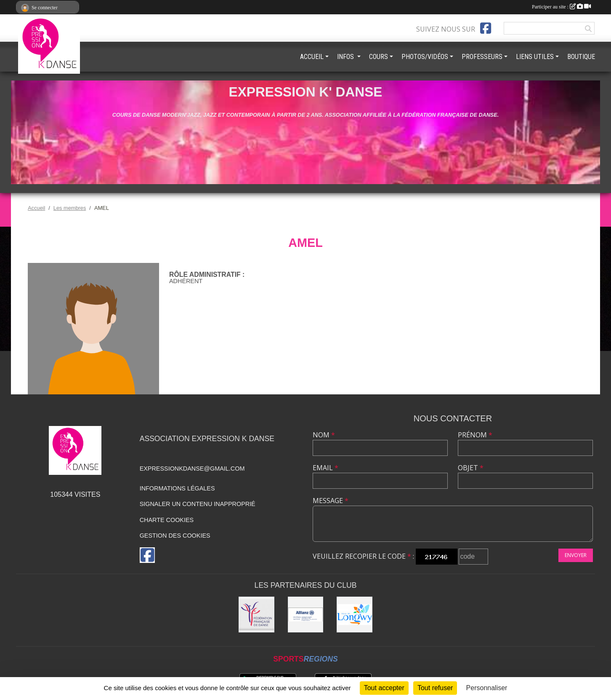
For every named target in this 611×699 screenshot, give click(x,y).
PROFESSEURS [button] (482, 57)
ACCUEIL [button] (312, 57)
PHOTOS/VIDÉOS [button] (424, 57)
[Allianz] (306, 614)
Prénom (475, 434)
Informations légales (177, 488)
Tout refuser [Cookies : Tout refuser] (435, 687)
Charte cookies (167, 520)
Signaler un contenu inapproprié (197, 504)
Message (330, 500)
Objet (470, 467)
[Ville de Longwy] (354, 614)
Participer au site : (561, 7)
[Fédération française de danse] (256, 614)
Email (325, 467)
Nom (324, 434)
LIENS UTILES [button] (535, 57)
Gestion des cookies (175, 535)
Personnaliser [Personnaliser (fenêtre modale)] (486, 687)
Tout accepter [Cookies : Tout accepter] (384, 687)
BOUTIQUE (581, 57)
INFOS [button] (346, 57)
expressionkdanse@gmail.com (192, 468)
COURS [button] (378, 57)
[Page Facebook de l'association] (485, 28)
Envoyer (576, 555)
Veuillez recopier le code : (363, 556)
